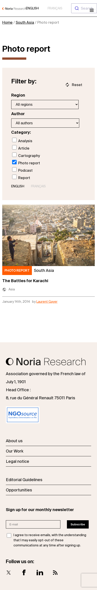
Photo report (26, 162)
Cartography (26, 155)
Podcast (22, 169)
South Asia (25, 22)
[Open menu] (91, 11)
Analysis (22, 140)
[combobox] (84, 8)
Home (7, 22)
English (32, 8)
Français (55, 8)
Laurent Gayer (46, 301)
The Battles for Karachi (25, 280)
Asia (12, 289)
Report (21, 177)
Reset (77, 85)
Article (20, 147)
